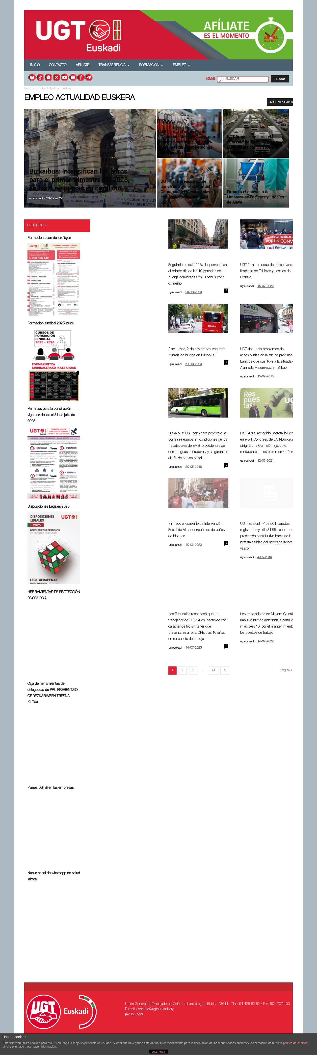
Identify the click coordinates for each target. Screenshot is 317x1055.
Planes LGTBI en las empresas (50, 788)
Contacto (57, 65)
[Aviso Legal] (134, 1014)
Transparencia (114, 65)
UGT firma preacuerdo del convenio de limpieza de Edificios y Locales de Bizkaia (269, 271)
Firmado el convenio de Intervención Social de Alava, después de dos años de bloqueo (196, 530)
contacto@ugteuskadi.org (155, 1009)
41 (213, 670)
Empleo (181, 65)
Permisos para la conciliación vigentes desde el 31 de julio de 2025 (51, 415)
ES (208, 79)
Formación (151, 65)
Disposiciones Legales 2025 (48, 507)
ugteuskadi (36, 198)
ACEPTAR (158, 1051)
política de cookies (295, 1043)
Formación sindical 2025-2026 (50, 323)
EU (213, 79)
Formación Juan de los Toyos (49, 238)
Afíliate (82, 65)
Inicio (35, 65)
